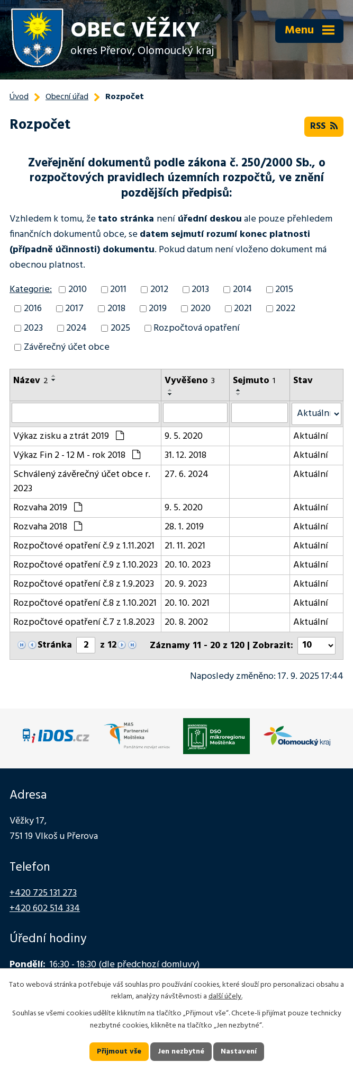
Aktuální (310, 436)
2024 (76, 328)
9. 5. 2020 (184, 436)
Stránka (55, 645)
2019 (158, 308)
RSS (324, 126)
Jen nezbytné (181, 1052)
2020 (201, 308)
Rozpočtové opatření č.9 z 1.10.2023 (85, 565)
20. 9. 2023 (186, 584)
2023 (33, 328)
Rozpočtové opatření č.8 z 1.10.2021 (85, 603)
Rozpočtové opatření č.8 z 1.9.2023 (83, 584)
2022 (285, 308)
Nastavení (239, 1052)
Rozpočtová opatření (196, 328)
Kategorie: (31, 289)
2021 (243, 308)
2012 (159, 289)
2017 (74, 308)
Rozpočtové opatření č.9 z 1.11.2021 (84, 546)
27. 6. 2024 (187, 474)
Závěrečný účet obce (67, 347)
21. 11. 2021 (185, 546)
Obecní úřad (67, 97)
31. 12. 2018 (185, 455)
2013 (200, 289)
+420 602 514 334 (45, 908)
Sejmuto (254, 381)
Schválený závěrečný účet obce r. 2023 (81, 481)
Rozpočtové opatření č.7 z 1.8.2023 (84, 622)
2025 (120, 328)
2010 (77, 289)
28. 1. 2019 (184, 527)
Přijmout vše (119, 1052)
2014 (242, 289)
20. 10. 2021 (187, 603)
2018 (116, 308)
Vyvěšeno (190, 381)
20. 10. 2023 (188, 565)
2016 (33, 308)
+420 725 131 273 (43, 893)
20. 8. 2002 (186, 622)
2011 (118, 289)
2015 (284, 289)
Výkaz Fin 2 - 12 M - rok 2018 (76, 455)
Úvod (19, 97)
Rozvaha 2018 (47, 527)
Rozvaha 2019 (47, 508)
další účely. (225, 997)
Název (30, 381)
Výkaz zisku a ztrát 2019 (68, 436)
